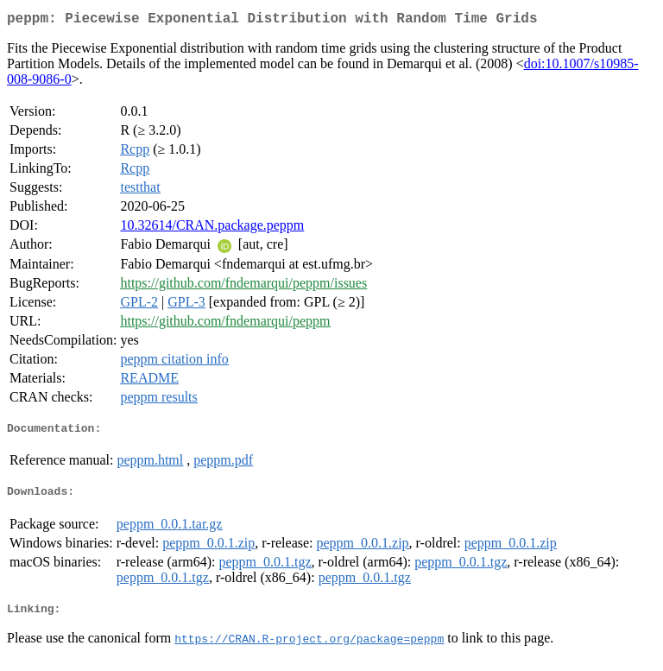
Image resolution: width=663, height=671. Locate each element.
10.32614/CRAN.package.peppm (212, 228)
